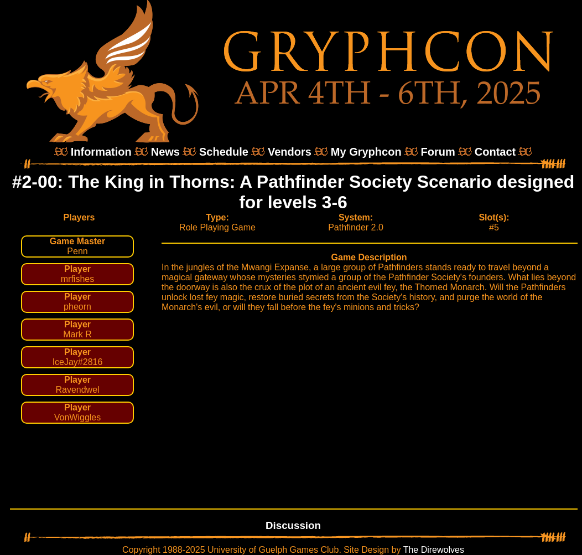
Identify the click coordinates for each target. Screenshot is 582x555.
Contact (495, 152)
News (165, 152)
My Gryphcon (366, 152)
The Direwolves (433, 549)
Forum (438, 152)
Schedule (223, 152)
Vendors (289, 152)
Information (101, 152)
